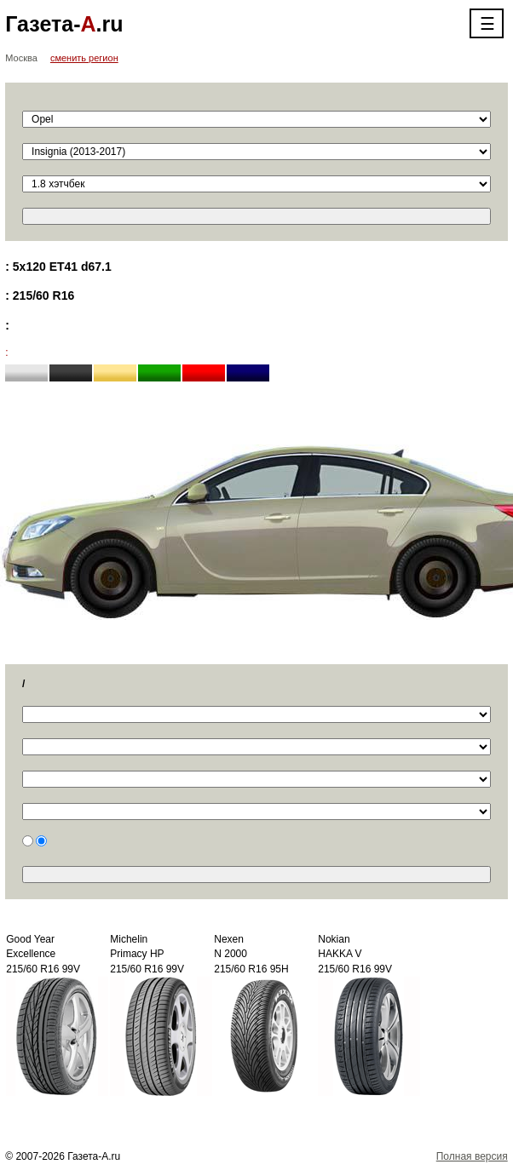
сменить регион (84, 58)
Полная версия (472, 1156)
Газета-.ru (64, 24)
